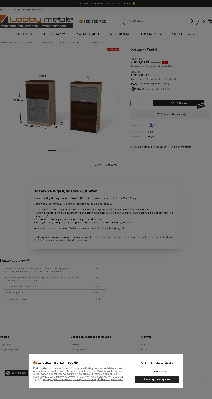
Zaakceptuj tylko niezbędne (157, 363)
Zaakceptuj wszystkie (157, 379)
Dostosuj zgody (157, 371)
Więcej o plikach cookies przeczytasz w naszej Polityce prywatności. (83, 379)
